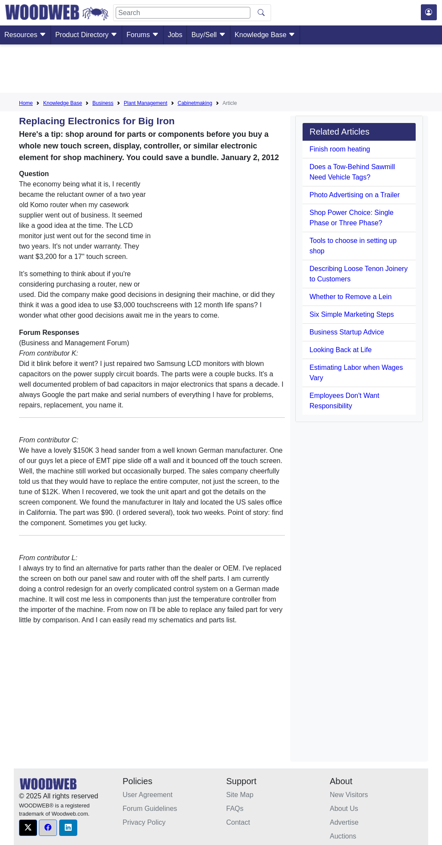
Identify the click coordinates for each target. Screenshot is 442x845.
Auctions (343, 836)
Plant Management (145, 103)
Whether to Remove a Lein (350, 296)
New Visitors (349, 794)
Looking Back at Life (340, 349)
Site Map (239, 794)
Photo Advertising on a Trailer (354, 195)
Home (26, 103)
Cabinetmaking (195, 103)
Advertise (344, 822)
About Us (344, 808)
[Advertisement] (221, 70)
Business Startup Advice (346, 332)
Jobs (175, 34)
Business (103, 103)
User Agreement (148, 794)
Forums (142, 34)
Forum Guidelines (150, 808)
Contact (238, 822)
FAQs (234, 808)
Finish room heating (339, 149)
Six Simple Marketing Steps (351, 314)
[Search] (183, 13)
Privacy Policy (144, 822)
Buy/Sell (208, 34)
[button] (28, 828)
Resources (25, 34)
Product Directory (86, 34)
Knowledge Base (265, 34)
